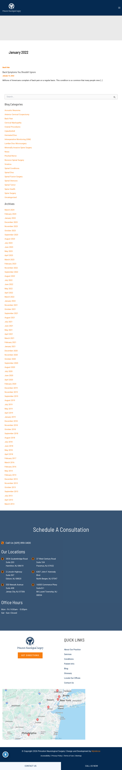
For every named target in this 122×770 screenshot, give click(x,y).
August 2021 (9, 315)
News (6, 151)
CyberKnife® (9, 131)
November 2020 (11, 352)
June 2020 (8, 373)
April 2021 (8, 332)
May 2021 (8, 327)
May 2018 (8, 446)
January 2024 (9, 217)
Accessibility (44, 755)
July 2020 (8, 369)
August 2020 (9, 364)
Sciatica (7, 163)
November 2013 (11, 479)
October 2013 (10, 483)
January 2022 (9, 299)
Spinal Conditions (11, 167)
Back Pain (6, 67)
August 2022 (9, 274)
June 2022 (8, 282)
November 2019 (11, 389)
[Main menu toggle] (119, 8)
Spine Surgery (10, 192)
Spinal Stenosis (10, 180)
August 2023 (9, 237)
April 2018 (8, 451)
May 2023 (8, 249)
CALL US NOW (91, 766)
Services (67, 650)
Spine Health (9, 188)
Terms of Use (69, 755)
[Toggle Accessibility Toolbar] (5, 755)
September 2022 (11, 270)
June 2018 (8, 442)
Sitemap (80, 755)
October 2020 (10, 356)
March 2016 (9, 459)
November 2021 (11, 303)
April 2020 (8, 377)
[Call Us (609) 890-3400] (16, 539)
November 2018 (11, 422)
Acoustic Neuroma (12, 110)
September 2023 (11, 233)
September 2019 (11, 393)
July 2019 (8, 401)
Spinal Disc (9, 171)
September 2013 (11, 487)
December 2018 (10, 418)
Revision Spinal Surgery (14, 159)
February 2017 (10, 455)
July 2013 (8, 491)
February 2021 (10, 340)
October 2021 (10, 307)
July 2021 (8, 319)
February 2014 (10, 471)
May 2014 (8, 467)
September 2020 (11, 360)
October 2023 (10, 229)
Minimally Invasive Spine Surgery (18, 147)
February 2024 (10, 213)
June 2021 (8, 323)
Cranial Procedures (12, 126)
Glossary (68, 669)
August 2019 (9, 397)
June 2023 (8, 245)
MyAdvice (96, 750)
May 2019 (8, 405)
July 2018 (8, 438)
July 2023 (8, 241)
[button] (30, 652)
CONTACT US (30, 766)
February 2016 (10, 463)
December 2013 (10, 475)
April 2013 (8, 496)
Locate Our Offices (72, 674)
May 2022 (8, 287)
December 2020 (10, 348)
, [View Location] (14, 571)
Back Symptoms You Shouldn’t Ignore (18, 72)
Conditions (69, 655)
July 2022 (8, 278)
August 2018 (9, 434)
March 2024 (9, 209)
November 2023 (11, 225)
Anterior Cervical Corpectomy (16, 114)
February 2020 (10, 381)
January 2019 (9, 414)
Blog (66, 665)
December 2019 (10, 385)
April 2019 (8, 409)
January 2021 (9, 344)
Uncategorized (10, 196)
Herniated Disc (10, 135)
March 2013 (9, 500)
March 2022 (9, 295)
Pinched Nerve (10, 155)
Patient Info (69, 660)
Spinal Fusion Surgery (13, 176)
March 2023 (9, 258)
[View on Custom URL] (45, 712)
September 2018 (11, 430)
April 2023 (8, 254)
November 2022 (11, 266)
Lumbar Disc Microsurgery (15, 143)
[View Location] (3, 554)
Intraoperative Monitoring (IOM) (17, 139)
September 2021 (11, 311)
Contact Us (69, 679)
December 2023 (10, 221)
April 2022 (8, 291)
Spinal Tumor (9, 184)
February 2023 (10, 262)
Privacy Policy (56, 755)
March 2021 (9, 336)
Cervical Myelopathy (12, 122)
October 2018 (10, 426)
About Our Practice (72, 646)
